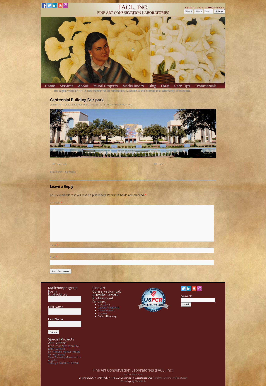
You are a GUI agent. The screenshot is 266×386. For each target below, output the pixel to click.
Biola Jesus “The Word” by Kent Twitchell (63, 347)
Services (66, 86)
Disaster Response (108, 307)
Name (54, 245)
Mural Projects (105, 86)
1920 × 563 (119, 104)
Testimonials (205, 86)
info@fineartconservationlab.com (170, 377)
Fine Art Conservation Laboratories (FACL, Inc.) (133, 370)
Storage (102, 313)
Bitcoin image (60, 164)
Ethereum (158, 164)
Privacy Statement (133, 374)
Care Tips (182, 86)
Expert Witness (106, 310)
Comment (56, 202)
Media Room (133, 86)
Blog (152, 86)
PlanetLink (140, 381)
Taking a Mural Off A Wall (63, 363)
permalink (70, 171)
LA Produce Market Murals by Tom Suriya (64, 353)
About (83, 86)
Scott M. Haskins (61, 104)
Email (53, 257)
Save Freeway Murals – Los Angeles (64, 358)
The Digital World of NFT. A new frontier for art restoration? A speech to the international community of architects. (120, 91)
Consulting (104, 304)
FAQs (165, 86)
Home (50, 86)
